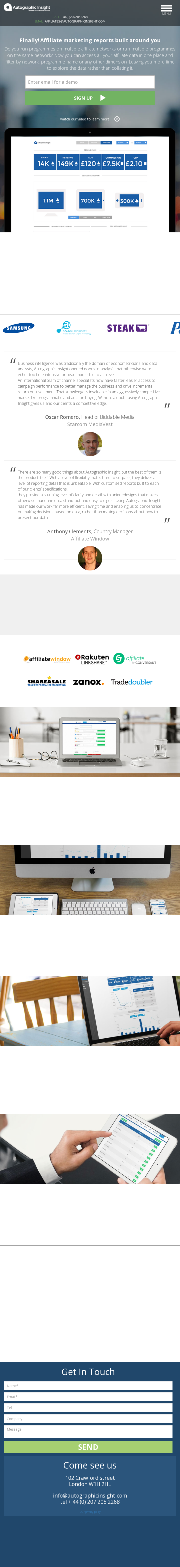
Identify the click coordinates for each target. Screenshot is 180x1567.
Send (88, 1447)
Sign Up (90, 98)
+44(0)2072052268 (74, 16)
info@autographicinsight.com (90, 1495)
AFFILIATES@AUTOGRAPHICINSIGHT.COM (75, 21)
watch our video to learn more (90, 119)
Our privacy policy (90, 1512)
